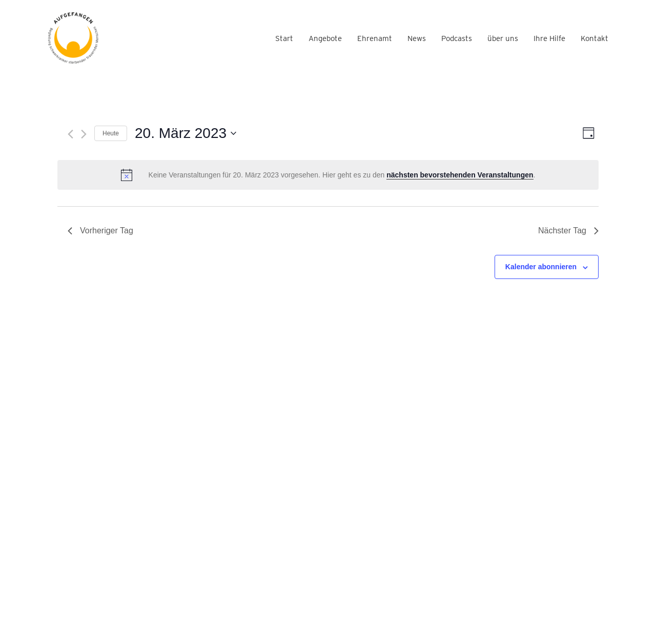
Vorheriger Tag (100, 230)
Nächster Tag (568, 230)
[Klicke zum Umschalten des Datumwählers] (185, 133)
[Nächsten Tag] (84, 134)
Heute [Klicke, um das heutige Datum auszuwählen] (110, 133)
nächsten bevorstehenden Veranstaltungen (459, 175)
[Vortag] (70, 134)
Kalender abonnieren (541, 267)
